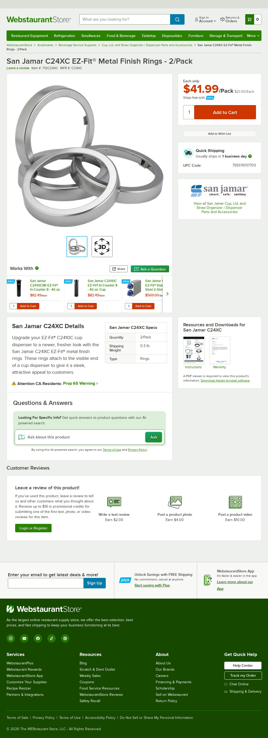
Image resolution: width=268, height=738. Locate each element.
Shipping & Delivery (242, 691)
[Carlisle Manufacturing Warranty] (219, 353)
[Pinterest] (65, 638)
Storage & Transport (225, 36)
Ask (153, 437)
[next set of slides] (167, 294)
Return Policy (166, 701)
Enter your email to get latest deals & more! (53, 574)
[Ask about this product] (89, 437)
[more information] (250, 156)
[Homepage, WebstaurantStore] (39, 19)
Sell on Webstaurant (172, 695)
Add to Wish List (219, 133)
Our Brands (165, 669)
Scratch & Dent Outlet (97, 669)
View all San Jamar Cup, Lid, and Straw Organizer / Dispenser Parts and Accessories (220, 208)
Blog (83, 663)
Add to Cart (28, 306)
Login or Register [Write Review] (33, 528)
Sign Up (94, 583)
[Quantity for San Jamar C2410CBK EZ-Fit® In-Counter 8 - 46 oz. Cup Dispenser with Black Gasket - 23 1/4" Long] (13, 306)
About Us (163, 663)
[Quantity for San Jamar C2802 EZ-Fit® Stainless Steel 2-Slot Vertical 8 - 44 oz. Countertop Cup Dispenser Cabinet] (128, 306)
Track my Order (243, 675)
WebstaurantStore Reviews (101, 695)
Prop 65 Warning (79, 383)
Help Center (243, 665)
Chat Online (236, 684)
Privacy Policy (137, 450)
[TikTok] (51, 638)
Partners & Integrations (25, 695)
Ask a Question (150, 269)
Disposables (172, 36)
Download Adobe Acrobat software (225, 380)
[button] (76, 246)
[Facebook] (38, 638)
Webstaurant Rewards (24, 669)
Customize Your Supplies (27, 682)
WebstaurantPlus (20, 663)
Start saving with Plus (152, 585)
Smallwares (90, 36)
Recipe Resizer (19, 688)
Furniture (195, 36)
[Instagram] (11, 638)
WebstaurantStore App (25, 676)
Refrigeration (64, 36)
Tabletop (149, 36)
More (253, 36)
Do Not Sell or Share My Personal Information (156, 718)
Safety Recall (90, 701)
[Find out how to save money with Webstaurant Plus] (11, 281)
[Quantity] (189, 112)
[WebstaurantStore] (72, 609)
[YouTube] (24, 638)
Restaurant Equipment (29, 36)
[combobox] (124, 19)
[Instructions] (193, 353)
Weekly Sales (90, 676)
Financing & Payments (174, 682)
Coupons (87, 682)
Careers (162, 676)
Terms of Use (112, 450)
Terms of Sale (17, 718)
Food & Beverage (121, 36)
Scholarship (165, 688)
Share (118, 269)
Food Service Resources (100, 688)
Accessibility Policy (100, 718)
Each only (191, 81)
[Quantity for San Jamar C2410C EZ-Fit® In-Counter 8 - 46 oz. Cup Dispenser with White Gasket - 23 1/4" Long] (71, 306)
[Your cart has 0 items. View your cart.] (253, 19)
